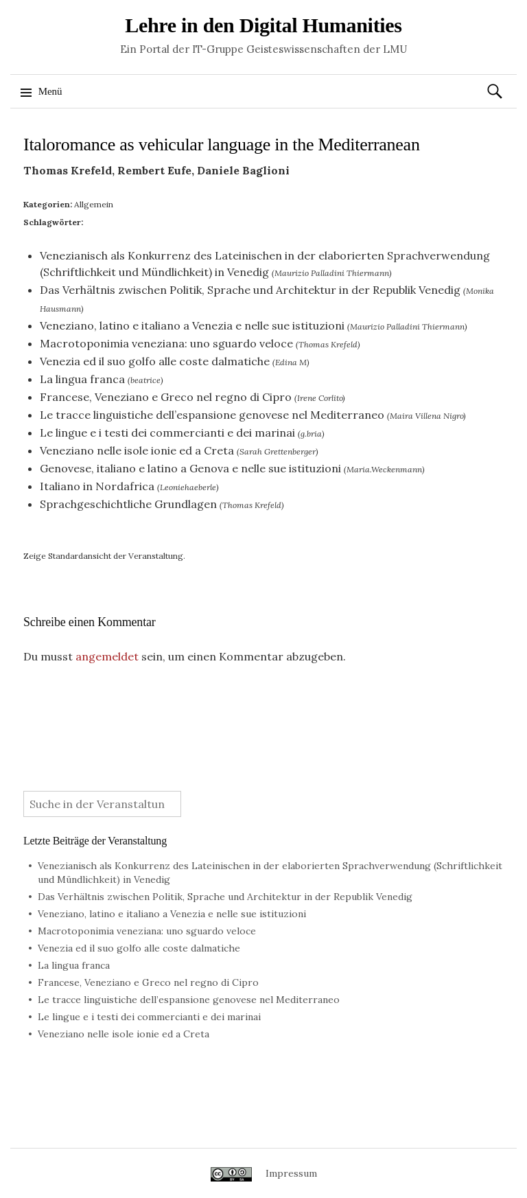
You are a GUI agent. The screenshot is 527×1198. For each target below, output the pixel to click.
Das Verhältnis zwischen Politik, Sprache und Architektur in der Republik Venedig (250, 290)
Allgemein (93, 204)
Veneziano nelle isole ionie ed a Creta (137, 450)
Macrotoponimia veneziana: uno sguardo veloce (166, 343)
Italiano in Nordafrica (97, 486)
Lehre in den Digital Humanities (263, 25)
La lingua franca (82, 379)
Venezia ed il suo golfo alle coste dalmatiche (155, 361)
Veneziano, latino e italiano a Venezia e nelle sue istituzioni (192, 325)
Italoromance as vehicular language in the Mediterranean (221, 144)
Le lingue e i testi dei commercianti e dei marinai (167, 432)
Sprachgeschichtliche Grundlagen (128, 504)
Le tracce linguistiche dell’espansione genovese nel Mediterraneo (212, 415)
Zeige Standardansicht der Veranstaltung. (104, 556)
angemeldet (107, 656)
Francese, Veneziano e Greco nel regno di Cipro (166, 397)
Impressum (291, 1173)
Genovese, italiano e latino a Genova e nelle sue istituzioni (190, 468)
